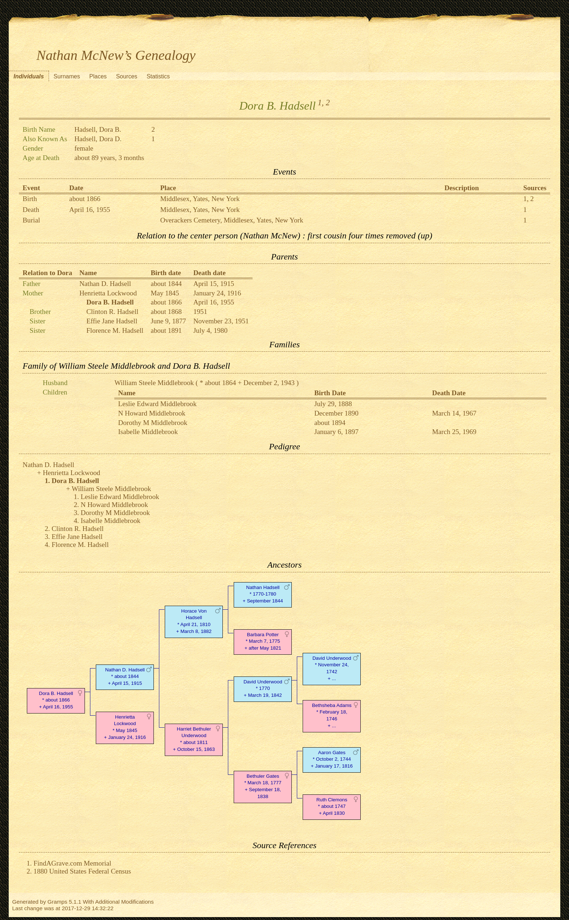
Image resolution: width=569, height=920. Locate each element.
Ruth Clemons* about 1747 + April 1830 (331, 806)
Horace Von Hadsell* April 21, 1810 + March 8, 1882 (194, 621)
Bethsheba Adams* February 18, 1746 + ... (332, 715)
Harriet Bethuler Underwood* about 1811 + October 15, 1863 (194, 739)
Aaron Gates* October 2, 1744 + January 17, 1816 (332, 759)
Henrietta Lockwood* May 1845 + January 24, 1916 (125, 727)
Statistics (158, 76)
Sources (127, 76)
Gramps (57, 902)
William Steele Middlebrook (154, 383)
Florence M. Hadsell (114, 330)
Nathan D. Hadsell (105, 283)
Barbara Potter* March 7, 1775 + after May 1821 (263, 641)
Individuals (28, 76)
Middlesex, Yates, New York (200, 199)
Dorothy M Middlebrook (152, 422)
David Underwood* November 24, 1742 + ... (331, 668)
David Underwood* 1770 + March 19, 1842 (262, 688)
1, (321, 102)
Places (98, 76)
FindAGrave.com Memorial (72, 863)
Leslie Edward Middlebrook (157, 404)
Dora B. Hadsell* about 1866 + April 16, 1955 (56, 700)
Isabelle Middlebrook (148, 432)
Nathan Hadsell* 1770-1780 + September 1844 (263, 594)
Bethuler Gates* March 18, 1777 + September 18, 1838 (262, 786)
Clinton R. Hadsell (112, 311)
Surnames (66, 76)
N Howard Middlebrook (151, 413)
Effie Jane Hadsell (111, 321)
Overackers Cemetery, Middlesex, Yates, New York (231, 220)
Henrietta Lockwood (108, 293)
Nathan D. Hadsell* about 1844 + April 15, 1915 (125, 676)
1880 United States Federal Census (82, 871)
